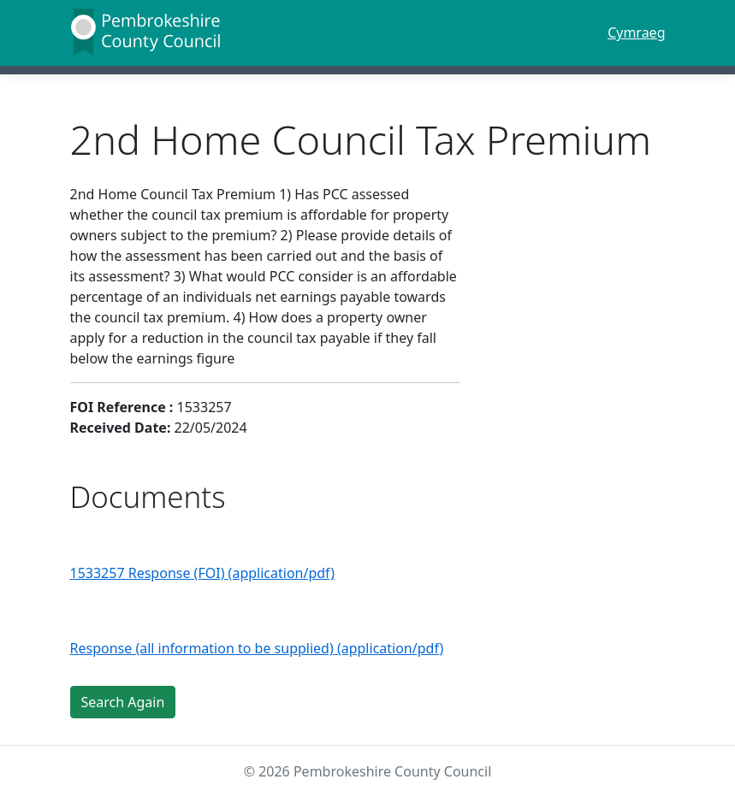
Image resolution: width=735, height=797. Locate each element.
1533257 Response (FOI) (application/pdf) (202, 573)
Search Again (123, 702)
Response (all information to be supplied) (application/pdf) (257, 648)
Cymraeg (636, 32)
